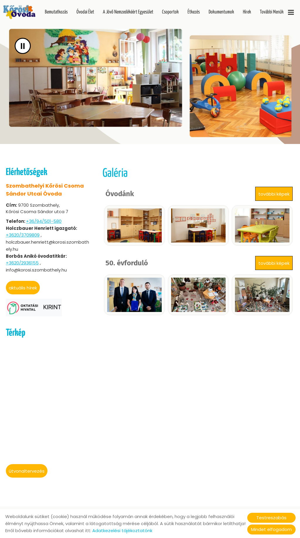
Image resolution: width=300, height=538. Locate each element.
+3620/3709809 (23, 235)
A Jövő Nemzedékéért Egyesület (128, 12)
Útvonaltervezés (27, 471)
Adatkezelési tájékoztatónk (122, 530)
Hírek (247, 12)
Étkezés (194, 12)
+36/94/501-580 (44, 221)
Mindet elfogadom (271, 529)
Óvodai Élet (85, 12)
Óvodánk (119, 193)
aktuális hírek (23, 288)
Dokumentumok (221, 12)
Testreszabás (271, 518)
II (22, 46)
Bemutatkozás (56, 12)
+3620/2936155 (22, 263)
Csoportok (170, 12)
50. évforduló (126, 263)
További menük (277, 12)
